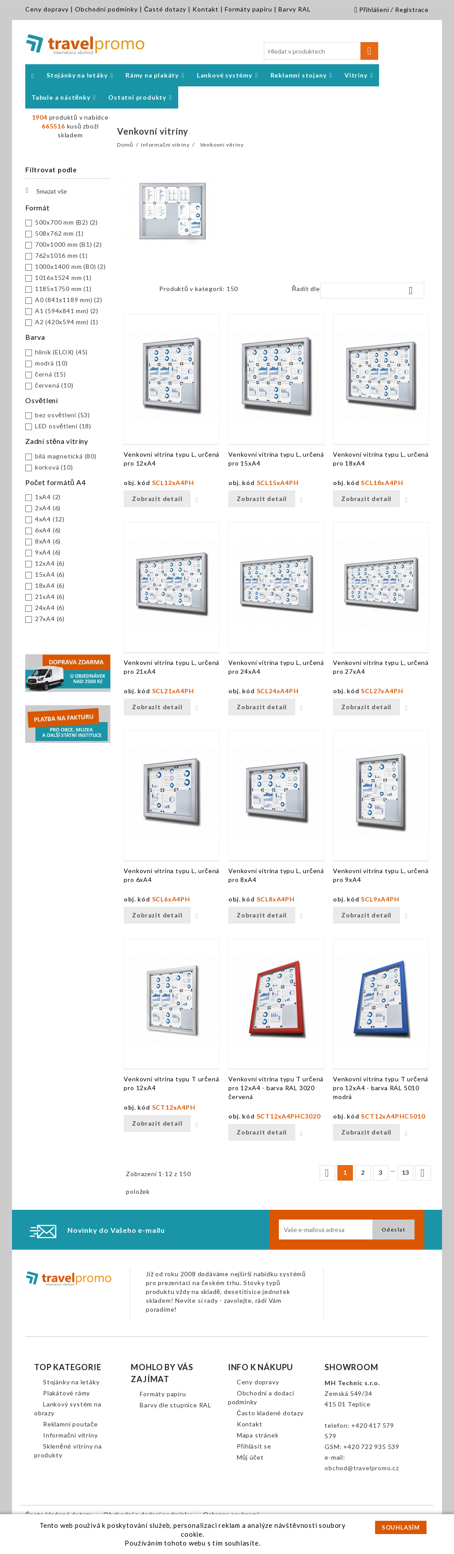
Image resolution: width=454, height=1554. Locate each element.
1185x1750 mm (63, 288)
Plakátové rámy (66, 1393)
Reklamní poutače (70, 1424)
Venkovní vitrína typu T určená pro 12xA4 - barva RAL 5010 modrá (380, 1087)
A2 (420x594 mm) (66, 322)
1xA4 (48, 497)
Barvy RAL (294, 9)
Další (422, 1173)
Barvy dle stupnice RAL (175, 1405)
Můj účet (250, 1457)
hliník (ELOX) (61, 352)
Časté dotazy (165, 9)
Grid (132, 291)
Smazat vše (46, 190)
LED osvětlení (63, 426)
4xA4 (50, 519)
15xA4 (50, 574)
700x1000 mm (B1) (68, 244)
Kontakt (205, 9)
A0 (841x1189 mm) (68, 299)
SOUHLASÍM (401, 1527)
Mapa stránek (258, 1435)
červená (54, 385)
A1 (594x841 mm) (66, 311)
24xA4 (50, 607)
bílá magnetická (66, 456)
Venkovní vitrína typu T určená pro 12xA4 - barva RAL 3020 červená (276, 1087)
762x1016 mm (61, 255)
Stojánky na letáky (71, 1382)
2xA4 (48, 508)
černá (50, 374)
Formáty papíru (248, 9)
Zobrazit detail (157, 498)
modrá (51, 363)
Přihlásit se (254, 1446)
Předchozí (326, 1173)
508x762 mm (59, 233)
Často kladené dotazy (270, 1413)
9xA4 (48, 552)
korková (54, 467)
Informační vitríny (70, 1435)
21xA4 (50, 596)
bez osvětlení (62, 415)
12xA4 (50, 563)
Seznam (146, 291)
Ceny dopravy (47, 9)
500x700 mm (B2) (66, 222)
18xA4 (50, 585)
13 (406, 1172)
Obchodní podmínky (106, 9)
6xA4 (48, 530)
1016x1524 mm (63, 277)
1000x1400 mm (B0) (70, 266)
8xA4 (48, 541)
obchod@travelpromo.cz (362, 1468)
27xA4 (50, 618)
